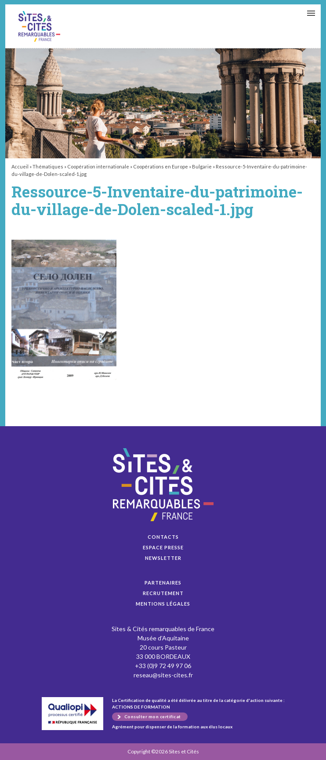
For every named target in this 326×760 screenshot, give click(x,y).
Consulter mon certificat (152, 716)
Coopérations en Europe (160, 166)
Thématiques (48, 166)
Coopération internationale (98, 166)
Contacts (163, 537)
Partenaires (163, 582)
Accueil (20, 166)
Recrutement (163, 593)
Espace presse (163, 547)
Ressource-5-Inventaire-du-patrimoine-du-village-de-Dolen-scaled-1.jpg (39, 26)
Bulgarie (202, 166)
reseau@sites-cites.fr (163, 675)
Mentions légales (163, 604)
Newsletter (163, 558)
